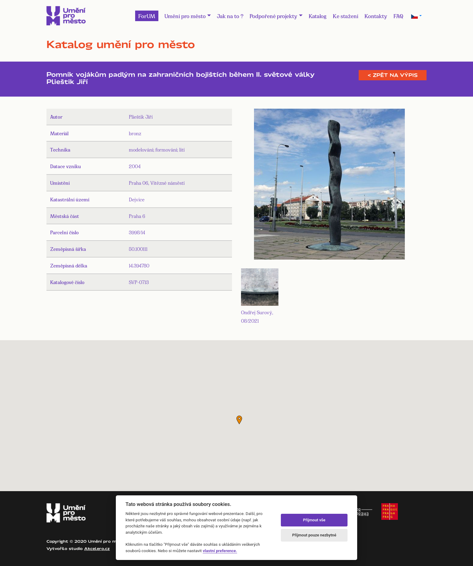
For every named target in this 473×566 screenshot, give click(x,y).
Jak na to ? (230, 15)
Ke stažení (345, 15)
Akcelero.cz (97, 548)
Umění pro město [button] (185, 15)
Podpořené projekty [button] (273, 15)
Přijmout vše (314, 520)
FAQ (398, 15)
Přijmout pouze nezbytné (314, 535)
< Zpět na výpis (392, 75)
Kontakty (375, 15)
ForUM (146, 15)
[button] (239, 419)
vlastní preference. (220, 550)
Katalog (318, 15)
